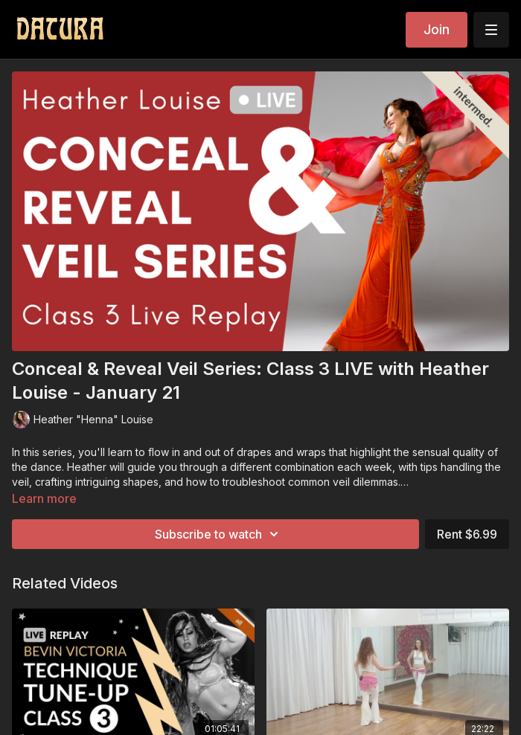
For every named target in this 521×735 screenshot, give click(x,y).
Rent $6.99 (467, 534)
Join (436, 29)
